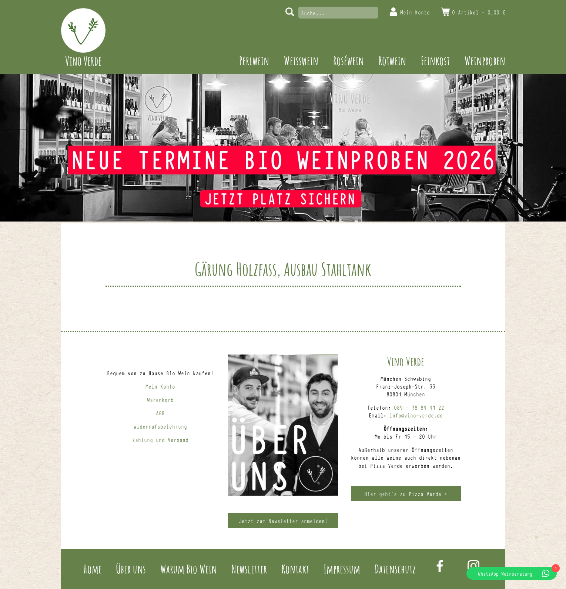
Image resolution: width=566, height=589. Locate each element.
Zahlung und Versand (160, 439)
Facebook (440, 566)
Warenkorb (160, 399)
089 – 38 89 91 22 (419, 407)
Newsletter (249, 568)
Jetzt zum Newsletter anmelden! (283, 520)
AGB (160, 413)
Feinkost (435, 60)
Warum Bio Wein (188, 568)
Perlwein (254, 60)
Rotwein (392, 60)
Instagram (473, 566)
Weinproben (485, 60)
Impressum (342, 568)
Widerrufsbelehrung (160, 426)
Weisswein (301, 60)
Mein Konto (415, 12)
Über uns (131, 568)
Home (92, 568)
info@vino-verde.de (416, 415)
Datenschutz (395, 568)
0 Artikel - (478, 12)
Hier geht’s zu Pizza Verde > (405, 493)
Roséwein (348, 60)
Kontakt (295, 568)
